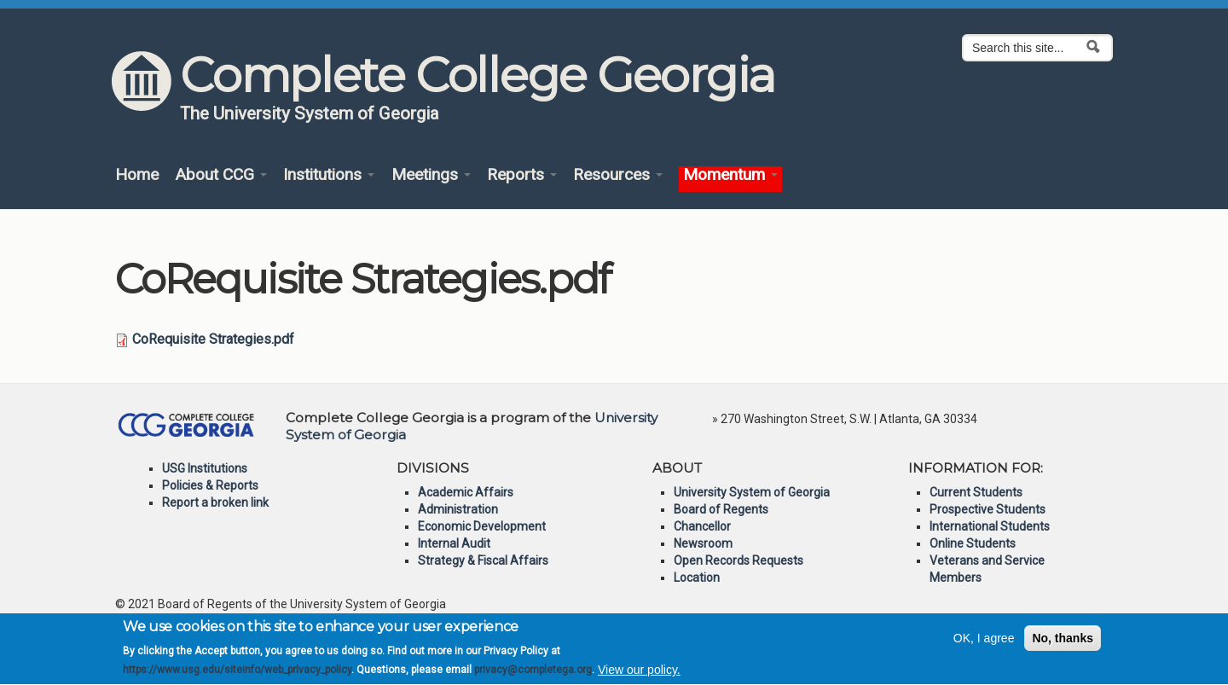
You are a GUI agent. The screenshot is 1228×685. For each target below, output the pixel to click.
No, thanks (1062, 643)
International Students (990, 526)
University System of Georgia (752, 492)
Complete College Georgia (477, 75)
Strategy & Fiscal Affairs (483, 560)
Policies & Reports (210, 485)
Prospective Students (988, 509)
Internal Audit (454, 543)
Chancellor (702, 526)
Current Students (976, 492)
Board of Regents (721, 509)
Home (137, 175)
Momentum (730, 175)
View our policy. (639, 675)
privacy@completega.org (533, 676)
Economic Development (482, 526)
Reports (522, 175)
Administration (458, 509)
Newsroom (703, 543)
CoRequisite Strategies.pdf (213, 339)
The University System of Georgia (309, 113)
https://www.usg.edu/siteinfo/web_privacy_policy (237, 676)
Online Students (973, 543)
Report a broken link (215, 502)
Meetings (431, 175)
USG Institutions (204, 468)
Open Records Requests (738, 560)
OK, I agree (984, 643)
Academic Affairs (465, 492)
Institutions (328, 175)
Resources (618, 175)
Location (697, 577)
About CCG (221, 175)
